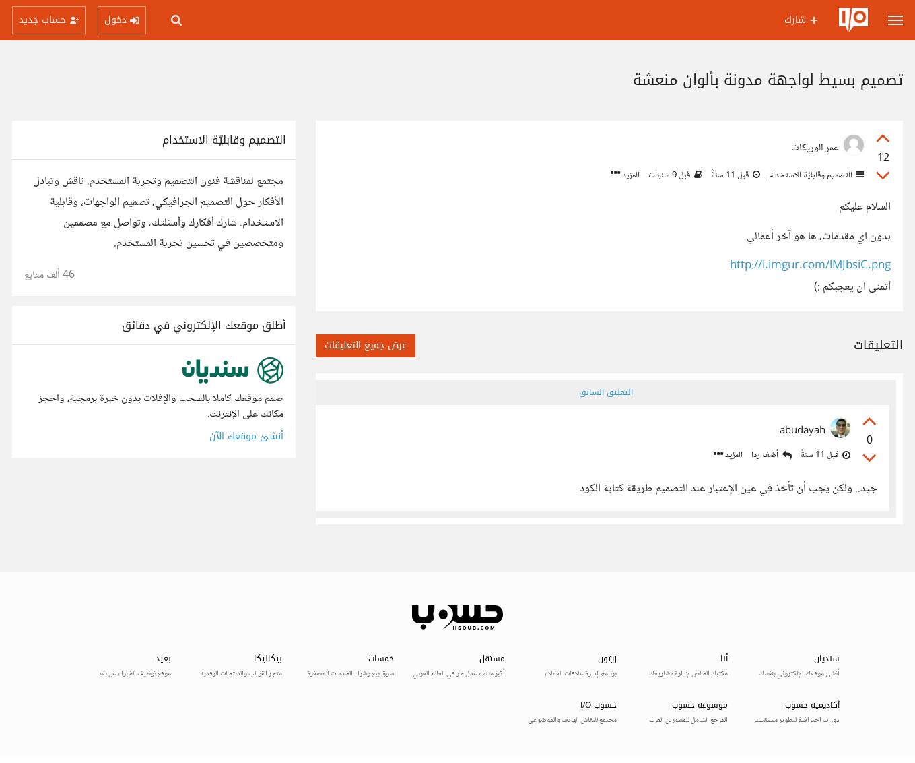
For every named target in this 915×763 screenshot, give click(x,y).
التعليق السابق (606, 392)
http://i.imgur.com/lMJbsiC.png (810, 266)
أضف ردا (771, 455)
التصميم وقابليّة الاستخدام (815, 175)
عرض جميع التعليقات (366, 345)
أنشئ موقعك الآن (246, 436)
